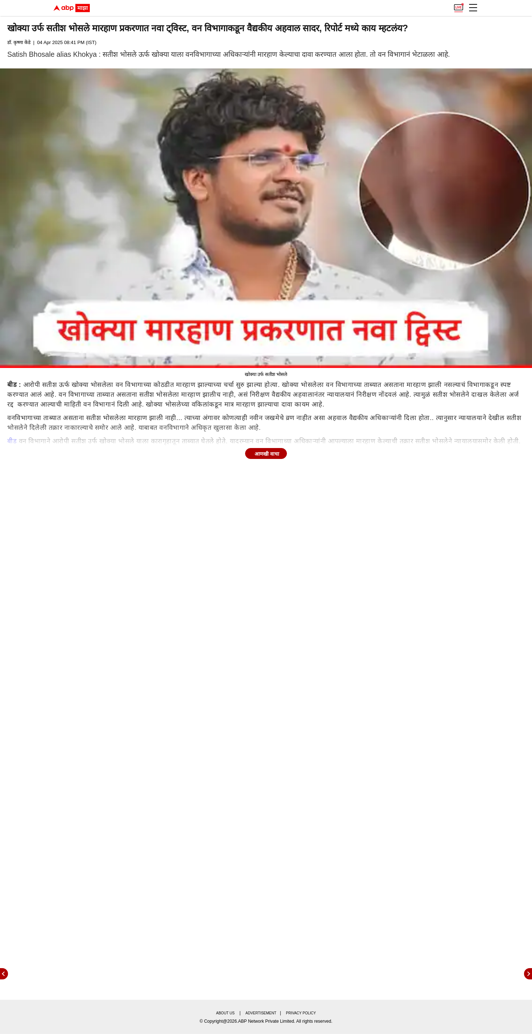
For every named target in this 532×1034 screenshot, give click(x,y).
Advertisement (260, 1013)
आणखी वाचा (267, 454)
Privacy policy (301, 1013)
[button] (473, 7)
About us (225, 1013)
